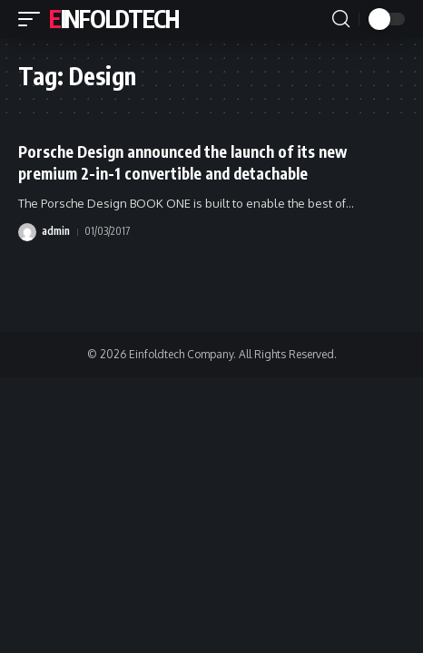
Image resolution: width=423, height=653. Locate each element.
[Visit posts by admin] (27, 232)
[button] (33, 19)
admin (56, 231)
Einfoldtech (114, 19)
